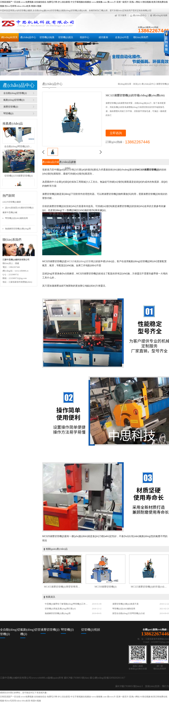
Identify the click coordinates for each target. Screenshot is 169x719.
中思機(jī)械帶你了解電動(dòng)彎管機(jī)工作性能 (67, 604)
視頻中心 (84, 37)
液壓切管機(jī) (10, 106)
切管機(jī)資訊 (65, 37)
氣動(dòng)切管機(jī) (13, 100)
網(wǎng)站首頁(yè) (9, 39)
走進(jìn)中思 (122, 37)
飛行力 (165, 686)
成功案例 (103, 37)
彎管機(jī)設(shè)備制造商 (16, 221)
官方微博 (122, 15)
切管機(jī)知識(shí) (47, 39)
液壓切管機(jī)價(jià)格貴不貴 (125, 604)
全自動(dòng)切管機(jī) (15, 93)
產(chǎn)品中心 (140, 15)
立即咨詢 (116, 133)
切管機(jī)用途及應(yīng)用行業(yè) (60, 608)
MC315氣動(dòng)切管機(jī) (81, 261)
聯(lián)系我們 (140, 37)
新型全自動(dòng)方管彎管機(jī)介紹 (128, 613)
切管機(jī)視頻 (90, 629)
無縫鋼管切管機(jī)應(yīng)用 (57, 613)
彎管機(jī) (8, 113)
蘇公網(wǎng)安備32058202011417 (107, 678)
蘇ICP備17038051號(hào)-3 (129, 686)
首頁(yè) (136, 84)
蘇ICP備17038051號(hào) (76, 678)
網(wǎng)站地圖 (160, 15)
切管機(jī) (72, 169)
